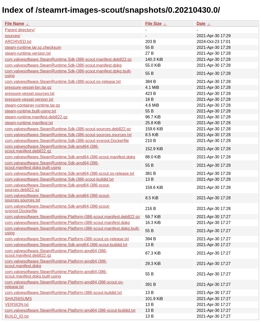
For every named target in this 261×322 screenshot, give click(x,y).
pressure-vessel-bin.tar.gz (28, 87)
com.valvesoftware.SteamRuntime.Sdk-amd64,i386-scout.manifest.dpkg (70, 157)
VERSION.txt (17, 304)
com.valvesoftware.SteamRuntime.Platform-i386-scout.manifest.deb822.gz (72, 217)
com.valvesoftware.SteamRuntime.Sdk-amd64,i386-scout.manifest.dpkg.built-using (52, 165)
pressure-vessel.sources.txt (30, 93)
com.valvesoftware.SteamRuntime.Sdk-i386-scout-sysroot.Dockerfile (67, 140)
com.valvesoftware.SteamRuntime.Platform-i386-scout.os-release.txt (67, 239)
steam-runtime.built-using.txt (30, 111)
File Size (153, 23)
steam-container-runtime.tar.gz (32, 105)
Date (201, 23)
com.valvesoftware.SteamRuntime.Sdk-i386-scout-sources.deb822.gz (68, 129)
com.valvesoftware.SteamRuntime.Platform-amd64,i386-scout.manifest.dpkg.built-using (56, 274)
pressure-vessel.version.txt (29, 99)
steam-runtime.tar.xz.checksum (33, 47)
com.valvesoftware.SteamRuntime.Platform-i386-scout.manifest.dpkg (67, 222)
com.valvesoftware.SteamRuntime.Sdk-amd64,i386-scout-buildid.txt (66, 245)
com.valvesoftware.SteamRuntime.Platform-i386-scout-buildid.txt (63, 292)
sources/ (12, 36)
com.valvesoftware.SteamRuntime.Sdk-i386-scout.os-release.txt (63, 81)
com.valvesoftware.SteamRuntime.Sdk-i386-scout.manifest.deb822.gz (68, 59)
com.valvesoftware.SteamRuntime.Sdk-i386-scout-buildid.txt (59, 179)
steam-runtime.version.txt (28, 53)
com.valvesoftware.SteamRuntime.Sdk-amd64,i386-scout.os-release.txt (69, 173)
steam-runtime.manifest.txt (29, 123)
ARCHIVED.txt (18, 41)
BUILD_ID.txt (17, 316)
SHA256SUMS (18, 299)
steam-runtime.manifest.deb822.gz (36, 117)
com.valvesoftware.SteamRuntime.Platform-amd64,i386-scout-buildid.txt (70, 310)
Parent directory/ (20, 30)
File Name (14, 23)
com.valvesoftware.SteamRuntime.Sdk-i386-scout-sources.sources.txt (68, 135)
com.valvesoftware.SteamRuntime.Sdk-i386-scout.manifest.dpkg (63, 65)
